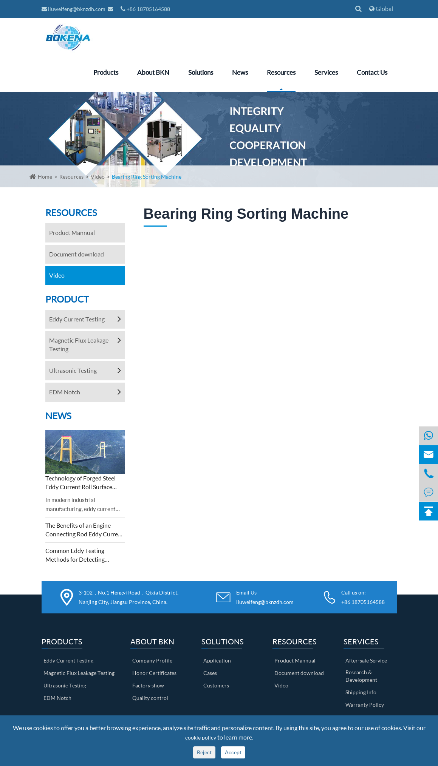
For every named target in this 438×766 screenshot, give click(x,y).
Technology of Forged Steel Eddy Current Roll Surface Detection (80, 482)
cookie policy (200, 737)
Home (45, 176)
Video (98, 176)
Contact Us (372, 72)
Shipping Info (360, 692)
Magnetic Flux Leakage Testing (78, 344)
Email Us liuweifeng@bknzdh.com (265, 597)
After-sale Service (366, 660)
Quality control (150, 698)
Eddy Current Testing (77, 319)
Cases (210, 673)
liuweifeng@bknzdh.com (74, 9)
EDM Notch (64, 391)
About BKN (153, 72)
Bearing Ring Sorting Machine (146, 176)
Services (326, 72)
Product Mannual (72, 232)
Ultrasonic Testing (73, 370)
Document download (76, 254)
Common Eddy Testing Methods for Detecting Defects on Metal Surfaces (79, 555)
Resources (281, 72)
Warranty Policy (364, 704)
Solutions (200, 72)
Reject (204, 752)
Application (217, 660)
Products (105, 72)
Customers (216, 685)
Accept (233, 752)
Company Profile (152, 660)
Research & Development (361, 676)
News (240, 72)
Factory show (148, 685)
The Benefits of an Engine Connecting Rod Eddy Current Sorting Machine (84, 530)
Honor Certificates (154, 673)
